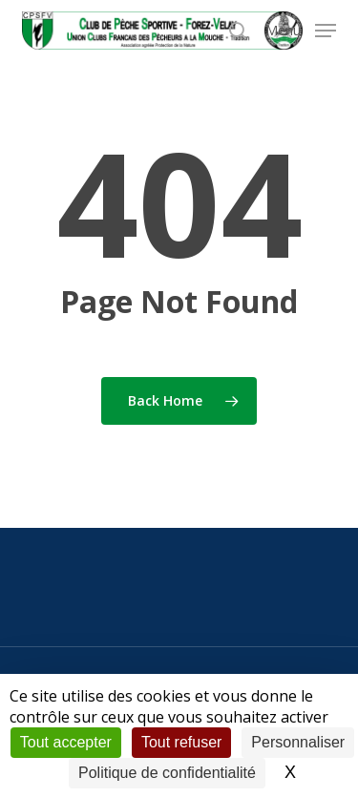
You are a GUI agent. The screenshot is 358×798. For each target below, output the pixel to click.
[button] (300, 28)
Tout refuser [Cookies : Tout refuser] (181, 742)
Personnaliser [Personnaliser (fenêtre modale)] (298, 742)
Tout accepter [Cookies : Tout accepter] (66, 742)
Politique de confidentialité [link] (167, 773)
